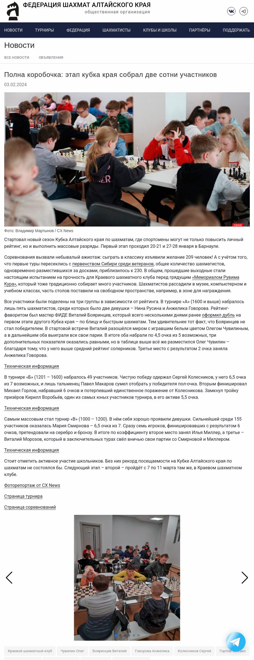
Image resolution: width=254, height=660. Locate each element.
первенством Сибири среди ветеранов (113, 264)
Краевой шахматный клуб (30, 651)
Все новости (16, 57)
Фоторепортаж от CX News (32, 485)
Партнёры (199, 30)
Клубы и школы (159, 30)
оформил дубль (218, 315)
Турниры (44, 30)
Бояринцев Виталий (110, 651)
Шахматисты (116, 30)
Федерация (78, 30)
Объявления (51, 57)
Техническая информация (31, 366)
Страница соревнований (30, 507)
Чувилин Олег (72, 651)
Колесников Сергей (194, 651)
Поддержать (236, 30)
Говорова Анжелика (152, 651)
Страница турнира (23, 496)
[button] (242, 578)
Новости (13, 30)
